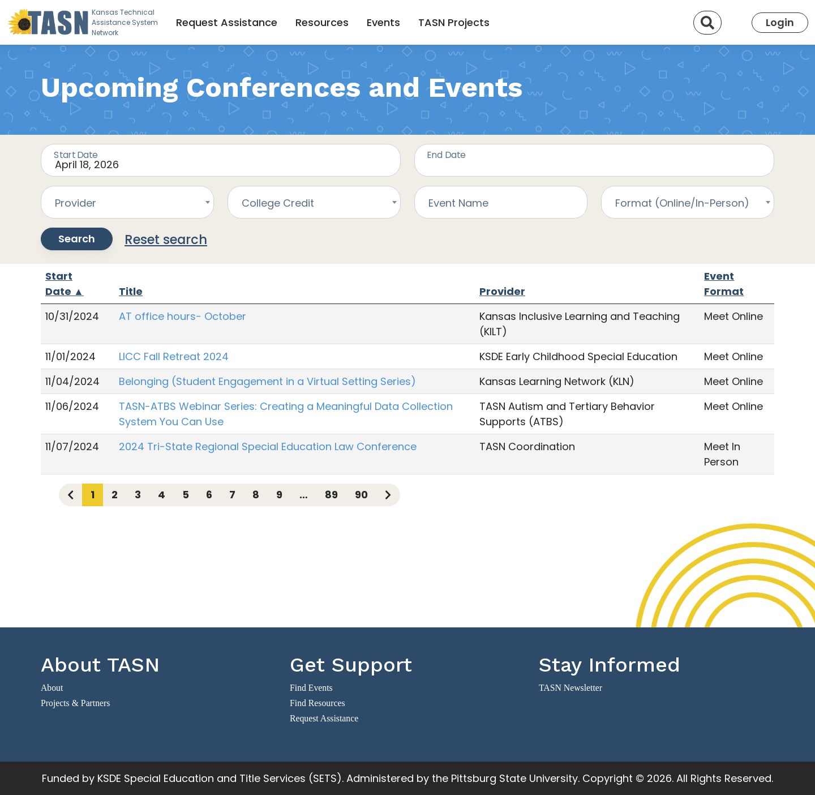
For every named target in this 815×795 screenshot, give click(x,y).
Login (780, 22)
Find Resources (317, 703)
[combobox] (127, 202)
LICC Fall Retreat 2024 (174, 356)
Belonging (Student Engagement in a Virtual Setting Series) (267, 381)
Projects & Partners (75, 703)
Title (131, 291)
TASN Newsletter (570, 688)
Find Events (311, 688)
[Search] (707, 23)
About (52, 688)
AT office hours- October (182, 316)
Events (383, 22)
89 (331, 495)
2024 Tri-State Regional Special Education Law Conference (268, 446)
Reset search (166, 239)
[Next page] (388, 495)
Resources (322, 22)
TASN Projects (454, 22)
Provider (502, 291)
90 (361, 495)
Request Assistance (226, 22)
